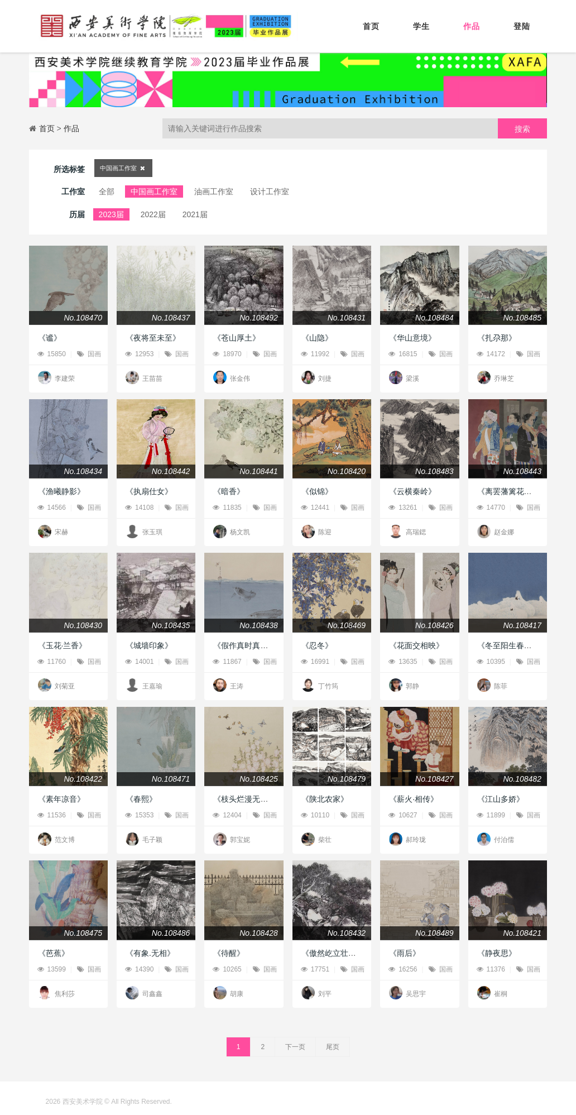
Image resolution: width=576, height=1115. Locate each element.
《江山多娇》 (500, 799)
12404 (227, 815)
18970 (227, 354)
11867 (227, 662)
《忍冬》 (317, 645)
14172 (491, 354)
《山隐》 (317, 337)
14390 (139, 969)
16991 (315, 662)
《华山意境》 (412, 337)
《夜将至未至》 (153, 337)
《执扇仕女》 (149, 491)
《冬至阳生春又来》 (512, 645)
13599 (51, 969)
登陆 (521, 26)
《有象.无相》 (150, 953)
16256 (402, 969)
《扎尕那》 (496, 337)
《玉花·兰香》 (62, 645)
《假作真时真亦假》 (248, 645)
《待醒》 (228, 953)
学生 (421, 26)
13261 (402, 507)
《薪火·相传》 (413, 799)
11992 (315, 354)
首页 (371, 26)
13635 (402, 662)
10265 (227, 969)
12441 (315, 507)
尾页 (332, 1047)
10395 (491, 662)
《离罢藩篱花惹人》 (512, 491)
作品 (471, 26)
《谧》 (49, 337)
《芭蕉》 (53, 953)
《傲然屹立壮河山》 (336, 953)
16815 (402, 354)
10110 (315, 815)
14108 (139, 507)
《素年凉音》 (61, 799)
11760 (51, 662)
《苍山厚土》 (236, 337)
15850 (51, 354)
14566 (51, 507)
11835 (227, 507)
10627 (402, 815)
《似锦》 (317, 491)
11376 (491, 969)
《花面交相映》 (416, 645)
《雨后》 (404, 953)
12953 (139, 354)
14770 (491, 507)
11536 (51, 815)
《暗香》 (228, 491)
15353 (139, 815)
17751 (315, 969)
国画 (89, 354)
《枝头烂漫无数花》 (248, 799)
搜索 (522, 129)
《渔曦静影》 (61, 491)
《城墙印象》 (149, 645)
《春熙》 (141, 799)
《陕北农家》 (324, 799)
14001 (139, 662)
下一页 (295, 1047)
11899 (491, 815)
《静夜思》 (496, 953)
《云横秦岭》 (412, 491)
